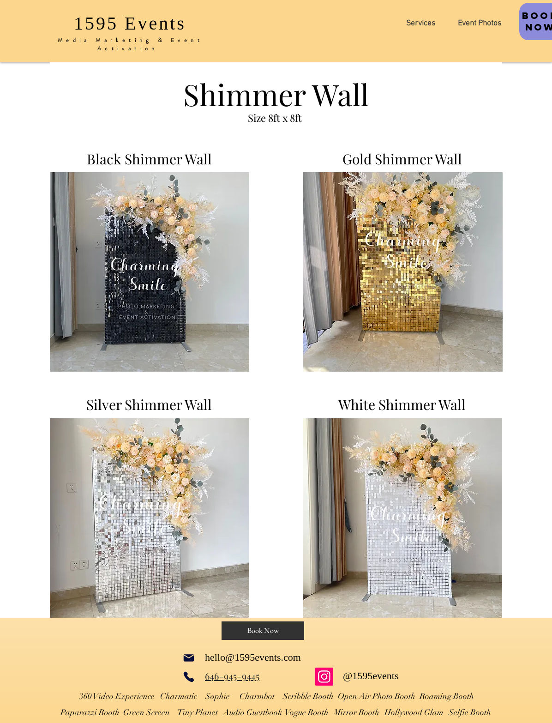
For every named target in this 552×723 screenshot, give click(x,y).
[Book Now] (263, 630)
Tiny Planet (197, 712)
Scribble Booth (308, 696)
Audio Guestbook (252, 712)
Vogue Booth (307, 712)
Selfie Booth (470, 712)
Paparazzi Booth (90, 712)
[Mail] (189, 658)
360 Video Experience (117, 696)
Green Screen (146, 712)
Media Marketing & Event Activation (130, 44)
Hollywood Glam (414, 712)
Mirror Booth (356, 712)
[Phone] (189, 677)
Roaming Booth (447, 696)
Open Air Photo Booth (376, 696)
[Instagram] (324, 677)
